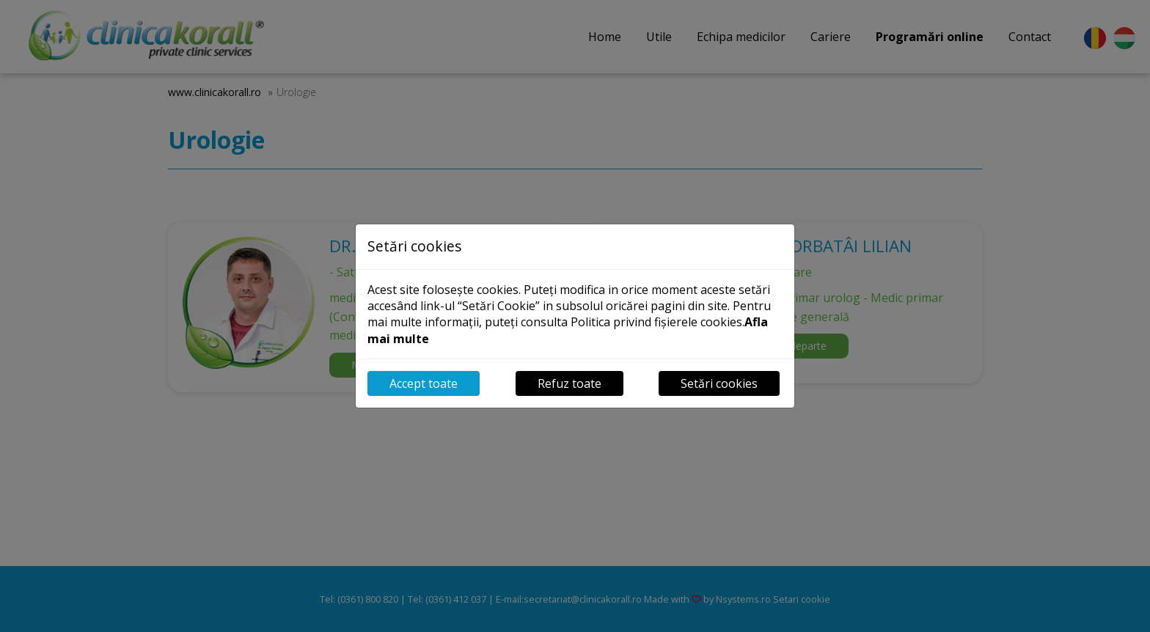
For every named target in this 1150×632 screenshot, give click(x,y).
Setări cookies (719, 383)
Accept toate (423, 383)
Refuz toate (569, 383)
